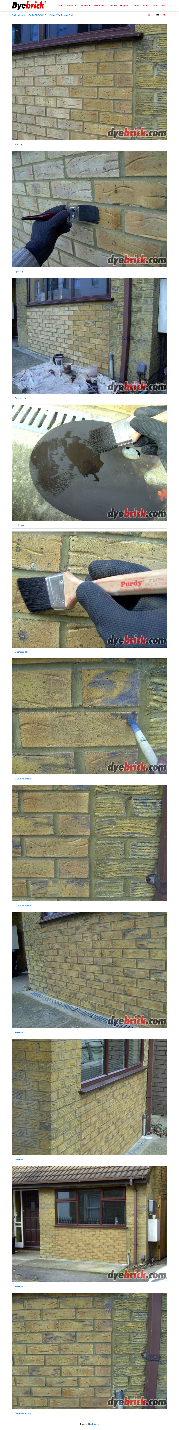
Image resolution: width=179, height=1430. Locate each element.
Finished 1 (19, 1159)
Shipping (124, 5)
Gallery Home (18, 15)
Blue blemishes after (24, 905)
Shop (145, 5)
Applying (19, 271)
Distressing (20, 525)
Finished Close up (23, 1413)
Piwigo (95, 1424)
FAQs (154, 5)
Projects (84, 5)
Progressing (20, 398)
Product (70, 5)
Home (60, 5)
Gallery (112, 5)
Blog (163, 5)
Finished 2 (19, 1286)
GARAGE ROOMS (37, 15)
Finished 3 (19, 1032)
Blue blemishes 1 (23, 778)
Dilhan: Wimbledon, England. (63, 15)
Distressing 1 (21, 651)
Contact (136, 5)
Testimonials (100, 5)
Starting (19, 144)
